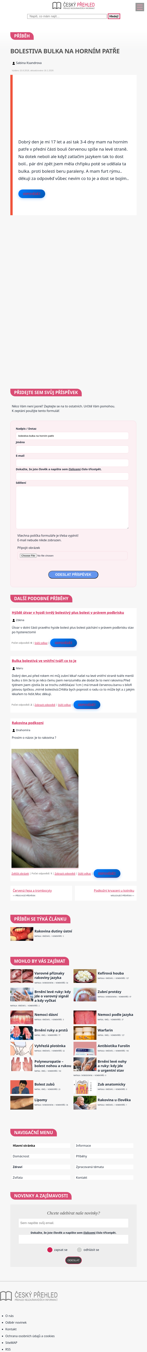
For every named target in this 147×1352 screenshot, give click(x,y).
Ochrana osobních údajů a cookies (30, 1336)
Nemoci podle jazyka (115, 1014)
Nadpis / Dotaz (26, 428)
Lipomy (40, 1100)
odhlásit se (91, 1250)
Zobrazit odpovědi (45, 704)
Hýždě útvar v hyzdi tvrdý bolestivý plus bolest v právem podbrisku (68, 612)
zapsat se (60, 1250)
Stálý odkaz (41, 642)
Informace (83, 1145)
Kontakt (81, 1177)
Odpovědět (32, 193)
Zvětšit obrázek (20, 873)
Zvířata (18, 1177)
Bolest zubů (44, 1084)
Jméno (20, 442)
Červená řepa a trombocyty (32, 890)
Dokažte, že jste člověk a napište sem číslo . (59, 469)
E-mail (20, 455)
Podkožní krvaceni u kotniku (114, 890)
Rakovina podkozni (28, 722)
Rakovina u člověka (114, 1100)
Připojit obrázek (28, 548)
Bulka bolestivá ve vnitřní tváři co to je (44, 660)
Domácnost (21, 1156)
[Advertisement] (75, 101)
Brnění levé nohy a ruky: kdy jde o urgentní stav (112, 1066)
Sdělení (21, 483)
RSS (8, 1349)
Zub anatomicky (111, 1084)
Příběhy (81, 1156)
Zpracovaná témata (90, 1167)
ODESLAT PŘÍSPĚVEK (73, 574)
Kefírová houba (111, 973)
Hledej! (113, 16)
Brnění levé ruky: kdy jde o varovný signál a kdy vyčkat (52, 996)
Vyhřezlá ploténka (49, 1046)
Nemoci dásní (46, 1014)
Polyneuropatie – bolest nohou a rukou (52, 1063)
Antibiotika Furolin (114, 1046)
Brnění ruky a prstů (51, 1030)
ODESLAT (73, 1260)
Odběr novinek (16, 1322)
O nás (9, 1316)
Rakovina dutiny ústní (53, 931)
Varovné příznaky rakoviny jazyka (49, 975)
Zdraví (17, 1167)
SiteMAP (11, 1343)
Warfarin (105, 1030)
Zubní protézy (109, 992)
